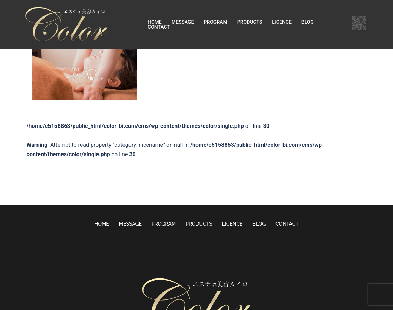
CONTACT (159, 27)
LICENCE (282, 22)
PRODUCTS (249, 22)
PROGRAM (215, 22)
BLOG (307, 22)
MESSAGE (183, 22)
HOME (155, 22)
